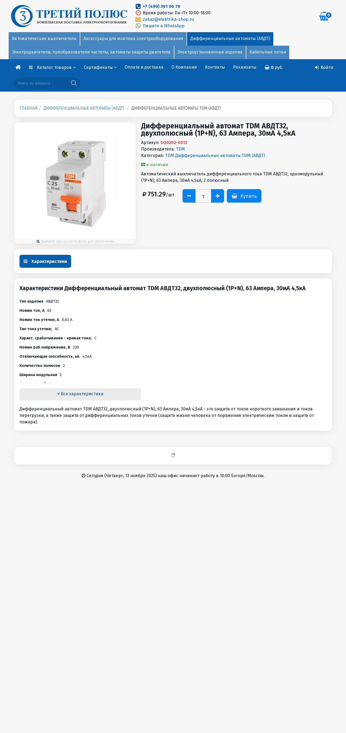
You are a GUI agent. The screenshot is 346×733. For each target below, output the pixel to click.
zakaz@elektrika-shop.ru (164, 19)
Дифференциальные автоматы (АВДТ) (230, 38)
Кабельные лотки (267, 52)
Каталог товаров (56, 67)
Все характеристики (80, 394)
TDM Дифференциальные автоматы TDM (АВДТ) (215, 155)
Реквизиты (244, 67)
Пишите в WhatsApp (159, 25)
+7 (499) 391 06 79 (161, 6)
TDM (180, 149)
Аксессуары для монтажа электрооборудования (133, 38)
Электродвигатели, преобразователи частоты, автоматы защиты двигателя (91, 52)
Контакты (215, 67)
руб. (273, 67)
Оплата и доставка (144, 67)
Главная (28, 108)
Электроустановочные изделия (210, 52)
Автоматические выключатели (44, 38)
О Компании (184, 67)
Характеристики (45, 261)
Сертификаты (100, 67)
